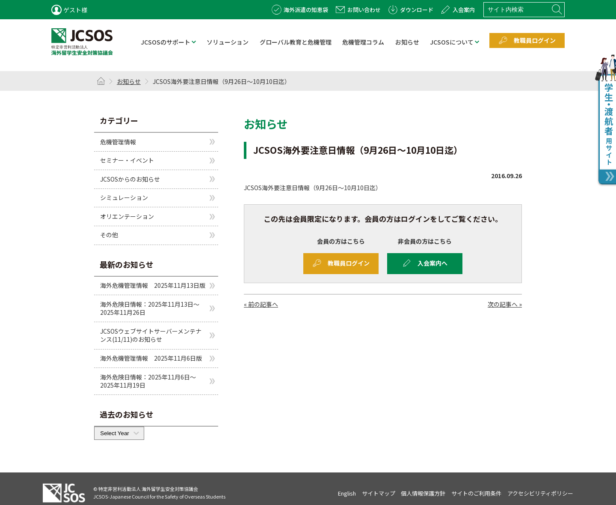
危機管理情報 (118, 141)
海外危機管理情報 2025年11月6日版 (151, 358)
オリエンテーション (127, 216)
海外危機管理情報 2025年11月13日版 (152, 285)
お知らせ (129, 81)
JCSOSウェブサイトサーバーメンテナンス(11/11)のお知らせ (150, 335)
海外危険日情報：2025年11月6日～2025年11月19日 (148, 381)
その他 (109, 234)
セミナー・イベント (127, 160)
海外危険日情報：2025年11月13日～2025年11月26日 (149, 308)
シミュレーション (124, 197)
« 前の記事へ (261, 304)
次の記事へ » (505, 304)
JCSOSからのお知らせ (130, 179)
